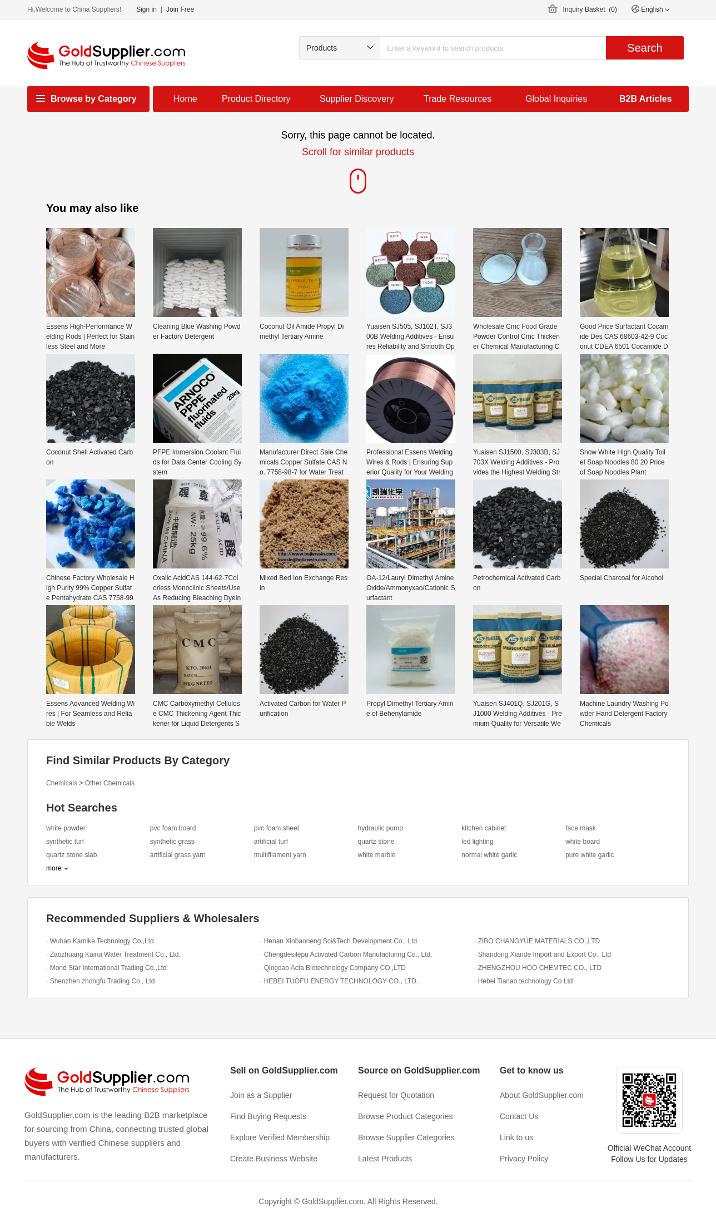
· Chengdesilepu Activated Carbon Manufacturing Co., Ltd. (346, 954)
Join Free (180, 9)
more (53, 868)
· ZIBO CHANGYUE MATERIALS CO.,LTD (537, 941)
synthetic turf (65, 841)
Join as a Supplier (261, 1095)
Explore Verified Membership (280, 1137)
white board (582, 841)
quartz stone (375, 841)
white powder (66, 828)
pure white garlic (589, 855)
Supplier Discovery (357, 98)
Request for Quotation (396, 1095)
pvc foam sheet (276, 828)
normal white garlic (489, 855)
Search (644, 48)
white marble (376, 855)
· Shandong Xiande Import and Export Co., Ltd (542, 954)
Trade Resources (457, 98)
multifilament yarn (280, 855)
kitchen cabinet (483, 828)
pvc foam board (173, 828)
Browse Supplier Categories (406, 1137)
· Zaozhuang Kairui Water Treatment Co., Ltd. (113, 954)
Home (185, 98)
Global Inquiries (556, 98)
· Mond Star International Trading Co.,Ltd (106, 968)
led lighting (477, 841)
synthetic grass (172, 841)
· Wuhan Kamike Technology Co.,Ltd (100, 941)
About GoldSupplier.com (542, 1095)
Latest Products (385, 1158)
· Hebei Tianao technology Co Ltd (523, 981)
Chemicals (61, 783)
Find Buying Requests (268, 1116)
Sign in (146, 9)
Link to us (516, 1137)
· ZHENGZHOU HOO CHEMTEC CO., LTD (537, 968)
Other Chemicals (110, 783)
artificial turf (271, 841)
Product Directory (256, 98)
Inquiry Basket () (590, 9)
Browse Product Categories (405, 1116)
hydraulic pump (379, 828)
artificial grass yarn (178, 855)
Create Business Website (273, 1158)
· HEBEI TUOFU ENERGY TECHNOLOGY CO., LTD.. (340, 981)
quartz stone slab (71, 855)
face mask (580, 828)
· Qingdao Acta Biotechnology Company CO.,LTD (333, 968)
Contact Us (519, 1116)
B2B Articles (645, 98)
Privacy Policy (524, 1158)
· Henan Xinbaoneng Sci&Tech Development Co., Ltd (338, 941)
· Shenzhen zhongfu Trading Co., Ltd (100, 981)
